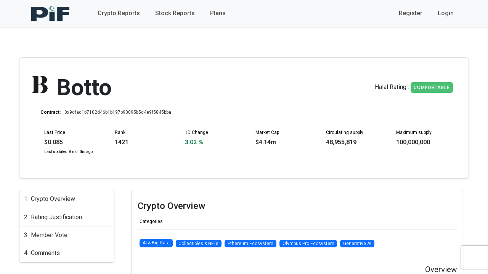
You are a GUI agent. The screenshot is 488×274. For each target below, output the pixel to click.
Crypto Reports (119, 13)
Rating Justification (56, 217)
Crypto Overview (53, 198)
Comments (45, 252)
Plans (218, 13)
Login (446, 13)
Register (410, 13)
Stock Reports (175, 13)
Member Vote (49, 235)
